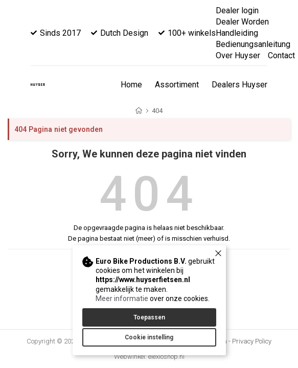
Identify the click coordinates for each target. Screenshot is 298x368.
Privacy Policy (251, 341)
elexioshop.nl (166, 356)
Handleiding (237, 33)
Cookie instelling (149, 337)
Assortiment (177, 84)
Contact (281, 55)
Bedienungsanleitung (253, 44)
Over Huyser (238, 55)
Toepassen (149, 317)
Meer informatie (122, 298)
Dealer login (237, 10)
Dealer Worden (242, 22)
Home (131, 84)
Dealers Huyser (239, 84)
